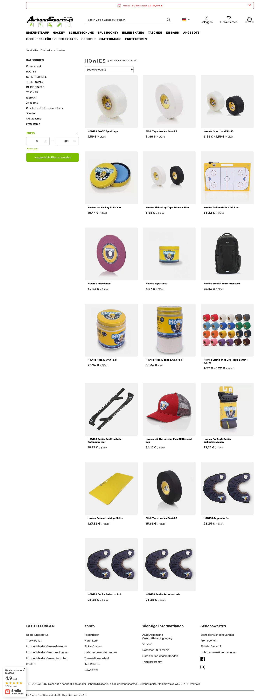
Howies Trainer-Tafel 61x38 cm (221, 207)
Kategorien (35, 60)
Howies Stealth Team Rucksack (222, 283)
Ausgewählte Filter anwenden (52, 157)
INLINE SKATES (133, 32)
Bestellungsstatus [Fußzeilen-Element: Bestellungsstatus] (37, 634)
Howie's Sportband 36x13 (219, 131)
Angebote (191, 32)
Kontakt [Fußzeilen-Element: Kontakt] (31, 664)
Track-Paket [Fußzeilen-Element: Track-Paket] (33, 640)
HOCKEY (59, 32)
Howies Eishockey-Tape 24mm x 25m (167, 207)
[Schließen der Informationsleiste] (249, 5)
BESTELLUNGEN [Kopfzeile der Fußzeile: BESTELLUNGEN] (40, 626)
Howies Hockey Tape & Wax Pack (164, 359)
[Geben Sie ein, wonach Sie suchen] (129, 19)
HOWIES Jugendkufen (216, 518)
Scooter (88, 39)
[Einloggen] (206, 20)
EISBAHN (172, 32)
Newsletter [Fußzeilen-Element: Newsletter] (91, 670)
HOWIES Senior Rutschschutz (163, 594)
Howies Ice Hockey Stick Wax (104, 207)
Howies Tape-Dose (156, 283)
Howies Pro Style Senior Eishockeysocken (217, 441)
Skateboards (110, 39)
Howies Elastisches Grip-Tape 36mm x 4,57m (226, 361)
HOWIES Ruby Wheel (99, 283)
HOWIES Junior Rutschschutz (105, 594)
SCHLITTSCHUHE (81, 32)
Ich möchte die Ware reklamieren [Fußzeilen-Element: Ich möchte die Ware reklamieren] (46, 646)
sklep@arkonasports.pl (124, 684)
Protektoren (136, 39)
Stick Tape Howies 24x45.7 (161, 131)
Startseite (46, 50)
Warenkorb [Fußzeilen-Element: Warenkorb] (91, 640)
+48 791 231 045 (36, 684)
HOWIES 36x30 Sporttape (103, 131)
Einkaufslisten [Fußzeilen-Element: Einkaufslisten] (93, 646)
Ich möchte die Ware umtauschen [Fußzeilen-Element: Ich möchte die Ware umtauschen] (47, 658)
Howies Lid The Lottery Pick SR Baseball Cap (169, 441)
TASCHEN (155, 32)
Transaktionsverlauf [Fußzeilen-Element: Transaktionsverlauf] (96, 658)
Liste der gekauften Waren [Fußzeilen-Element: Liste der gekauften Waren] (100, 652)
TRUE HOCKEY (108, 32)
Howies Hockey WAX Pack (102, 359)
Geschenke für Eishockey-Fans (52, 39)
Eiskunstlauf (37, 32)
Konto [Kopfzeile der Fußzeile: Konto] (89, 626)
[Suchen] (168, 19)
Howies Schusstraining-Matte (105, 518)
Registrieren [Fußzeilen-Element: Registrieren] (91, 634)
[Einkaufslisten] (228, 20)
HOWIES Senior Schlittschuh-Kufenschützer (105, 441)
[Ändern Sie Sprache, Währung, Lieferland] (186, 19)
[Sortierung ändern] (109, 69)
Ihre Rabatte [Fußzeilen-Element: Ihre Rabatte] (92, 664)
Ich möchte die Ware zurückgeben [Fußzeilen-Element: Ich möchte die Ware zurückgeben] (47, 652)
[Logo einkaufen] (50, 19)
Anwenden (32, 148)
